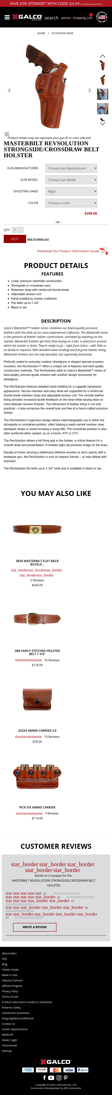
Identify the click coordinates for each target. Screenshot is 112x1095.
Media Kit (7, 1034)
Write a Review (35, 927)
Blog (4, 964)
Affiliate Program (12, 986)
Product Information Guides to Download (27, 1002)
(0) (44, 893)
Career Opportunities (15, 1029)
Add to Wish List (38, 239)
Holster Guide (10, 969)
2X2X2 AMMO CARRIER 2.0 (37, 731)
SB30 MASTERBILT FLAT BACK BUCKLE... (37, 562)
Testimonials (9, 1045)
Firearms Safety (11, 1007)
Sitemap (7, 1051)
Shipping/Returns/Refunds (18, 1018)
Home (41, 33)
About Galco (9, 953)
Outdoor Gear (62, 33)
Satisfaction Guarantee (15, 1013)
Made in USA (9, 975)
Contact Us (8, 1024)
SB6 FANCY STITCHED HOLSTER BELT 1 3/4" (37, 652)
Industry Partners (12, 980)
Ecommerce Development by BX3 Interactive (56, 1088)
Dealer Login (9, 1040)
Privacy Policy (10, 991)
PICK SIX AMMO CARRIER (37, 807)
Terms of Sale (10, 996)
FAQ (4, 959)
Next (15, 239)
